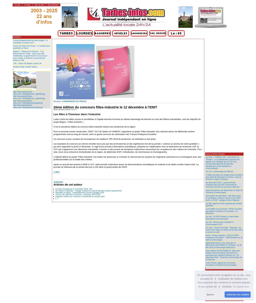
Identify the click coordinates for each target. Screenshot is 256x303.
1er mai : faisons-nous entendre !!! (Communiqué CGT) (220, 223)
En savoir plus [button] (241, 286)
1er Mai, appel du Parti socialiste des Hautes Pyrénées (224, 204)
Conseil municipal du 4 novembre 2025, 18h (73, 189)
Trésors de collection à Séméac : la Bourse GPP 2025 (77, 194)
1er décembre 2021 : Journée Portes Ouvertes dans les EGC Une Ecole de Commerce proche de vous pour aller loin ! (223, 185)
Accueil (57, 101)
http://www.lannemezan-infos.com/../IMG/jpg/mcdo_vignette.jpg (29, 93)
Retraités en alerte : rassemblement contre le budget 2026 (79, 193)
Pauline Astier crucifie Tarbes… (26, 67)
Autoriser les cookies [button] (238, 294)
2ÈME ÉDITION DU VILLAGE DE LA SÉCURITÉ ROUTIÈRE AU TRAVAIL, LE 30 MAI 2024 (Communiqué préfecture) (224, 245)
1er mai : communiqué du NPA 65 (219, 171)
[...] (56, 198)
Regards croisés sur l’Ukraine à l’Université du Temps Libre (80, 196)
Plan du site (39, 5)
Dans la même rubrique (215, 154)
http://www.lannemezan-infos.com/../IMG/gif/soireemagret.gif (28, 102)
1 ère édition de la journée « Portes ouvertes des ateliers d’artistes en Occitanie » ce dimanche (224, 211)
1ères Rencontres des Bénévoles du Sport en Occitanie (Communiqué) (224, 191)
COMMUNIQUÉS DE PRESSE (74, 101)
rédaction (74, 109)
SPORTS (17, 37)
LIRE (57, 172)
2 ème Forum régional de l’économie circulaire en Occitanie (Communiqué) (221, 264)
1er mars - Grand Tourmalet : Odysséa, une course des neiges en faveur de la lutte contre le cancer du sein (224, 230)
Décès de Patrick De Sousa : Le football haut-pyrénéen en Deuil (31, 47)
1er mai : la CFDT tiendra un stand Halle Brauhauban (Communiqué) (222, 218)
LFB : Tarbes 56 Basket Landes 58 (27, 63)
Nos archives (53, 5)
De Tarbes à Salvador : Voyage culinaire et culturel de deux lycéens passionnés (88, 191)
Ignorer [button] (210, 294)
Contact (27, 5)
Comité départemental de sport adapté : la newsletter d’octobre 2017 (30, 41)
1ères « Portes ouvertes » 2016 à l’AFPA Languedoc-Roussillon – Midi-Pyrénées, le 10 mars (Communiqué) (224, 237)
